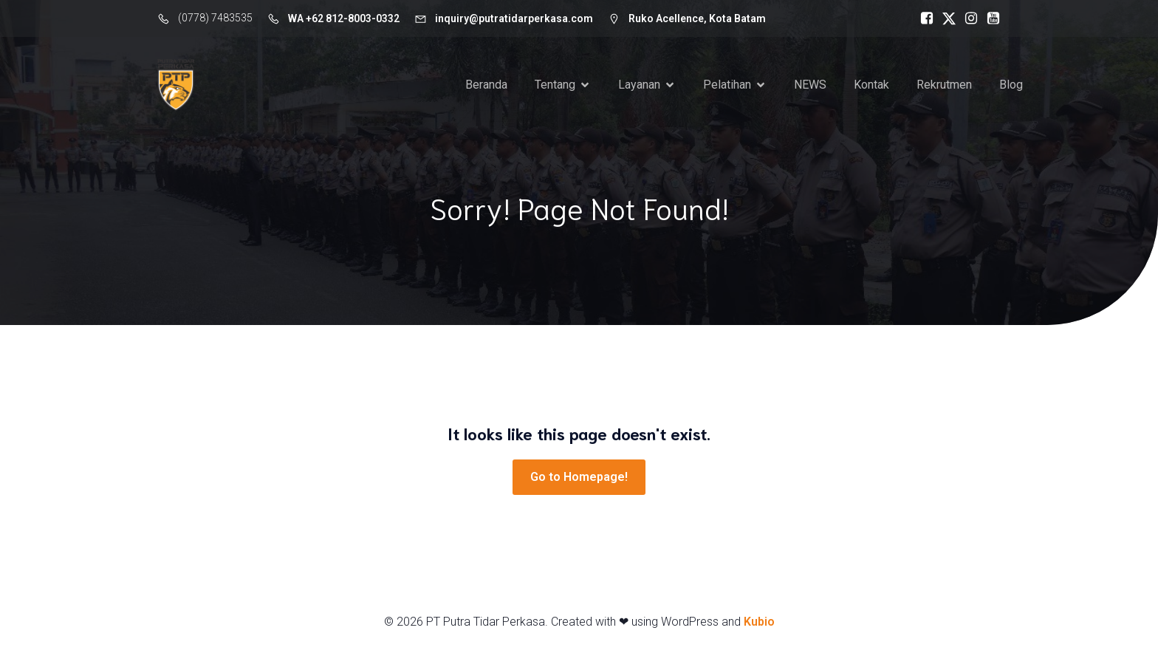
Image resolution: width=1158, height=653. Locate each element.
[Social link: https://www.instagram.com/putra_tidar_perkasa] (967, 18)
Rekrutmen (944, 85)
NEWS (810, 85)
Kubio (759, 622)
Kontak (871, 85)
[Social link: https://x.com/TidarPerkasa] (945, 18)
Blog (1011, 85)
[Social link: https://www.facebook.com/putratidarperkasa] (923, 18)
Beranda (486, 85)
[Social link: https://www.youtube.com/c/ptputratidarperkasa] (990, 18)
